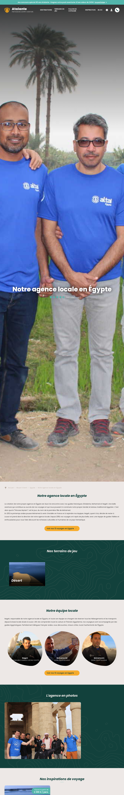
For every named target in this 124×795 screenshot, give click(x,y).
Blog (100, 10)
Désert (16, 580)
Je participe (100, 2)
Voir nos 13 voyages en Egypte (60, 528)
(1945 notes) (70, 297)
